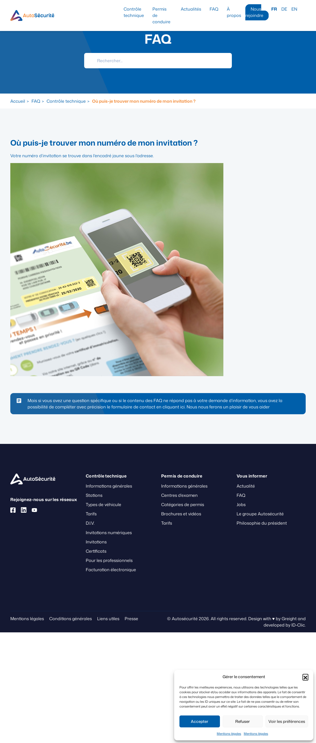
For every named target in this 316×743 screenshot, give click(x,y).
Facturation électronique (111, 570)
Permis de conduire (161, 15)
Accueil (17, 101)
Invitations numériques (109, 532)
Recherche (303, 9)
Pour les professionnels (109, 560)
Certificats (96, 551)
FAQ (214, 9)
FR (274, 9)
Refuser (242, 721)
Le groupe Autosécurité (260, 514)
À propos (234, 12)
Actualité (246, 486)
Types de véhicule (103, 504)
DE (284, 9)
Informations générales (109, 486)
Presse (131, 619)
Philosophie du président (262, 523)
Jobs (241, 504)
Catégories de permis (182, 504)
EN (294, 9)
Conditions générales (70, 619)
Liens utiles (108, 619)
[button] (305, 676)
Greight (289, 619)
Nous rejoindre (254, 12)
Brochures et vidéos (181, 514)
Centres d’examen (179, 495)
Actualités (191, 9)
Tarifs (91, 514)
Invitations (96, 542)
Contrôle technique (134, 12)
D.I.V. (90, 523)
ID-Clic (298, 625)
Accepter (199, 721)
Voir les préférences (286, 721)
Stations (94, 495)
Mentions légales (229, 733)
